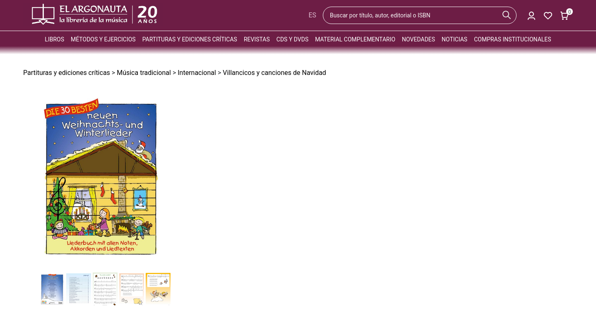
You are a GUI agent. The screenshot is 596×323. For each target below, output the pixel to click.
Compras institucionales (512, 39)
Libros (54, 39)
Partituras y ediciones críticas (189, 39)
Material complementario (355, 39)
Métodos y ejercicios (103, 39)
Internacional (197, 73)
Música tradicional (144, 73)
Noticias (454, 39)
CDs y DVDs (292, 39)
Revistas (257, 39)
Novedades (418, 39)
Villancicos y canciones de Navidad (274, 73)
